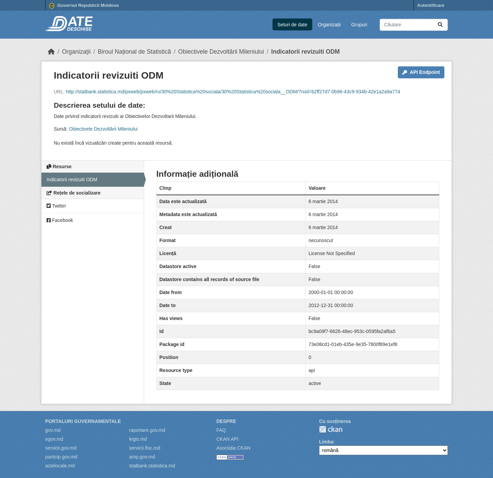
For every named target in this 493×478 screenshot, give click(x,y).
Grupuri (359, 24)
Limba (326, 441)
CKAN (330, 429)
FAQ (221, 430)
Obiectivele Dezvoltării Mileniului (221, 51)
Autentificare (430, 5)
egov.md (54, 439)
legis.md (138, 439)
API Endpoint (421, 72)
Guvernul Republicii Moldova (84, 6)
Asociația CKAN (233, 448)
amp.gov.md (142, 457)
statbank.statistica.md (152, 465)
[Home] (51, 51)
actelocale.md (60, 465)
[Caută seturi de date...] (414, 25)
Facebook (60, 220)
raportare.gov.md (147, 430)
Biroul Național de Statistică (134, 51)
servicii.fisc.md (144, 448)
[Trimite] (440, 25)
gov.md (53, 430)
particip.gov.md (61, 457)
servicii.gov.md (61, 448)
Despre (226, 421)
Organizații (329, 24)
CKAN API (227, 439)
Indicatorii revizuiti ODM (305, 51)
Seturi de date (292, 24)
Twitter (56, 206)
